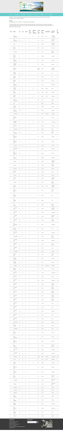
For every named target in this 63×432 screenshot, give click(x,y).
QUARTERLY (36, 14)
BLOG (46, 14)
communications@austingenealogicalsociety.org (17, 428)
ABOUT (11, 14)
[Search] (37, 424)
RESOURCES (17, 14)
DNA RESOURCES (30, 14)
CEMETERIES (23, 14)
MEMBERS (51, 14)
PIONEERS (42, 14)
